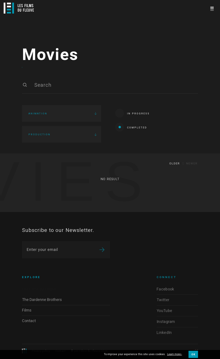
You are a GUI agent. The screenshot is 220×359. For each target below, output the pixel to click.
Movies (50, 55)
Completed (131, 127)
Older (174, 163)
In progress (132, 113)
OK (193, 354)
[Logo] (19, 8)
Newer (192, 163)
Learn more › (174, 354)
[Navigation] (212, 8)
